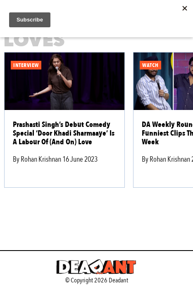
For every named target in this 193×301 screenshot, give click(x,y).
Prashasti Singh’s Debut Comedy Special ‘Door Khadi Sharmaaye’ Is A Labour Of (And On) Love (63, 133)
